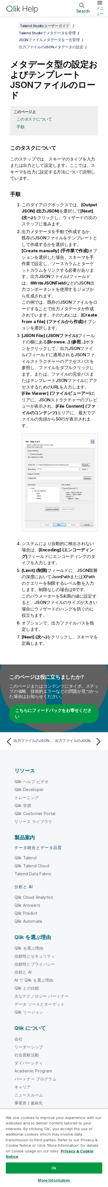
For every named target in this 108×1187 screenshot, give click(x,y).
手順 (20, 126)
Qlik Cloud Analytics (33, 897)
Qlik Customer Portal (34, 813)
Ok (53, 1168)
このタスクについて (34, 119)
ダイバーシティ (28, 1062)
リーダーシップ (28, 1046)
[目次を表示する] (11, 25)
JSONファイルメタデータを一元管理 (49, 39)
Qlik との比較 (26, 988)
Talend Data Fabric (33, 873)
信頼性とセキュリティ (34, 956)
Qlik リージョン (28, 1012)
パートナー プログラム (35, 1078)
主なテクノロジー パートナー (41, 996)
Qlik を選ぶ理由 (28, 948)
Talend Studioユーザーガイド (44, 25)
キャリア (22, 1086)
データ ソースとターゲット (39, 1004)
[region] (54, 1148)
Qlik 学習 (22, 805)
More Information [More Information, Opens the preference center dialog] (54, 1180)
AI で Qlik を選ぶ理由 (33, 980)
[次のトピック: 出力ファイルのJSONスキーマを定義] (79, 741)
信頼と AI (22, 972)
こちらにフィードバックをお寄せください (53, 714)
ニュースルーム (28, 1094)
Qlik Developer (29, 789)
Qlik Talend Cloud (31, 865)
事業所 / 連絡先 (28, 1102)
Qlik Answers (27, 905)
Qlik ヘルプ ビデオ (31, 781)
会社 (18, 1038)
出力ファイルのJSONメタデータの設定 (51, 47)
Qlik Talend (25, 857)
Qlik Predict (25, 913)
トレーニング (26, 797)
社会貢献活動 (26, 1054)
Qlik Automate (28, 921)
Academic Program (33, 1070)
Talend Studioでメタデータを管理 (47, 33)
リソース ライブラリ (33, 821)
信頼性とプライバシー (34, 964)
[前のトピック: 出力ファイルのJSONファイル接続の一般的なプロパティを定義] (28, 741)
